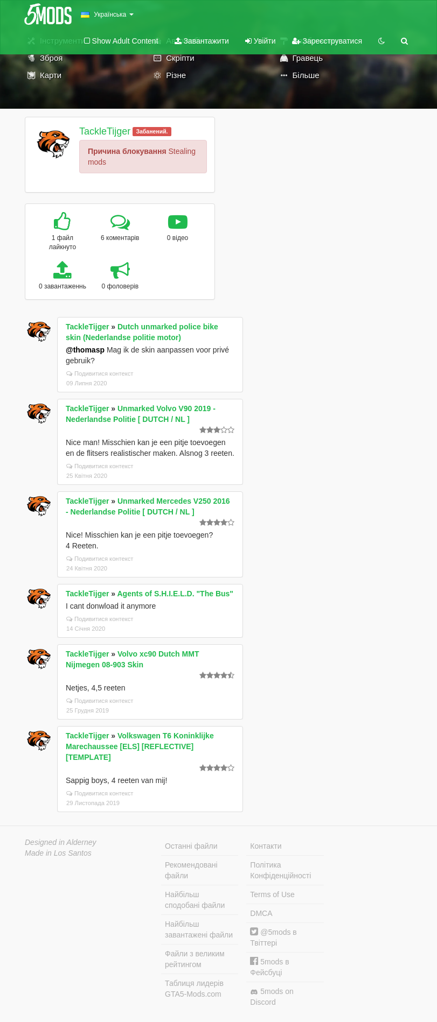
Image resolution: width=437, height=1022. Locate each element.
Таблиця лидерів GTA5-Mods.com (194, 988)
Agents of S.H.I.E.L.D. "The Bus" (175, 593)
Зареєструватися (327, 41)
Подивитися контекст (100, 373)
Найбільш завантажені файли (199, 929)
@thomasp (85, 350)
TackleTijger (104, 131)
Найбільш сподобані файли (195, 900)
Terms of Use (272, 894)
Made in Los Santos (58, 853)
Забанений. (152, 131)
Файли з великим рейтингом (195, 959)
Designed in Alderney (60, 842)
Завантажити (202, 41)
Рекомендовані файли (191, 870)
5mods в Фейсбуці (269, 967)
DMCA (261, 913)
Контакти (265, 846)
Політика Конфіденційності (280, 870)
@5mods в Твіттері (273, 937)
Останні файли (191, 846)
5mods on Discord (271, 996)
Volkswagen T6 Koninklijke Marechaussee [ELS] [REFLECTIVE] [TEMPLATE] (140, 746)
